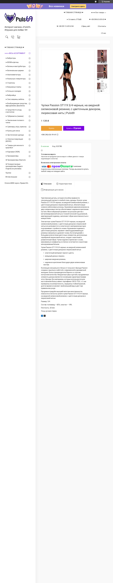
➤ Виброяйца (11, 95)
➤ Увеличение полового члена (15, 121)
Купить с (73, 128)
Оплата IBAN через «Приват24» (16, 183)
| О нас (103, 33)
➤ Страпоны (10, 83)
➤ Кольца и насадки (13, 91)
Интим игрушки (11, 177)
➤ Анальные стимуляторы (16, 79)
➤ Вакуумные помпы (13, 87)
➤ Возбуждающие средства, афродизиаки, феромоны (16, 105)
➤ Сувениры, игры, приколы (16, 127)
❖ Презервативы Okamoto (16, 160)
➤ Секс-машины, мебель (15, 99)
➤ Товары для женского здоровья (15, 146)
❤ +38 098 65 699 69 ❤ (97, 19)
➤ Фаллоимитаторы (13, 75)
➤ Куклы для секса (13, 131)
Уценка (8, 173)
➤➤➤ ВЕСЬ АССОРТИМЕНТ (15, 53)
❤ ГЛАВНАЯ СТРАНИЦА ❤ (14, 47)
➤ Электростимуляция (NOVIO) (14, 140)
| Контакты (102, 26)
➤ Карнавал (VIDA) (13, 152)
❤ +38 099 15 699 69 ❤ (65, 26)
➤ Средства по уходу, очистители (14, 111)
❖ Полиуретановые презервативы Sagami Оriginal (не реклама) (14, 166)
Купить (51, 128)
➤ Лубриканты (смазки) (15, 116)
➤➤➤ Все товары (97, 12)
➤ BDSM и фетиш (12, 62)
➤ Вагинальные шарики (15, 70)
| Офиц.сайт (85, 26)
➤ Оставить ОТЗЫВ (74, 19)
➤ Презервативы (12, 156)
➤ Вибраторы (11, 58)
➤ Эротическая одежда (15, 135)
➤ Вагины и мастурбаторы (16, 66)
